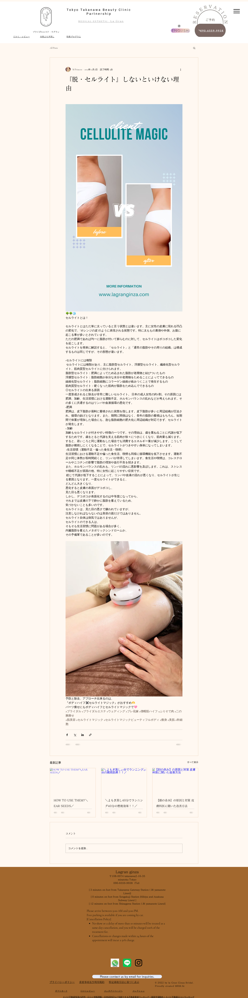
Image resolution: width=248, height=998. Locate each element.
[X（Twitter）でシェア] (74, 734)
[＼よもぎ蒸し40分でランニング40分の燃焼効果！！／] (124, 781)
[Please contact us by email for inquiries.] (127, 976)
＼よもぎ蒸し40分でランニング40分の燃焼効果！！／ (124, 803)
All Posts (54, 48)
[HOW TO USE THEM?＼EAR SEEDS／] (73, 781)
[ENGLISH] (180, 31)
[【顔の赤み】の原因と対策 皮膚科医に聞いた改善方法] (175, 781)
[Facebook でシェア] (67, 734)
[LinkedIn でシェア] (82, 734)
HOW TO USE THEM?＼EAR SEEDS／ (71, 803)
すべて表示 (192, 762)
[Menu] (237, 11)
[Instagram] (179, 26)
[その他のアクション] (180, 69)
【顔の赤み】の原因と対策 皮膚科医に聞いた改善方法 (175, 803)
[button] (194, 48)
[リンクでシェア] (90, 734)
